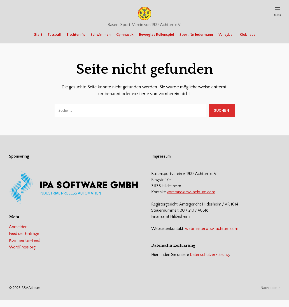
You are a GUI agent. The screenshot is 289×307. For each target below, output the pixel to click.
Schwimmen (101, 41)
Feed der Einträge (24, 240)
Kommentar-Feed (24, 247)
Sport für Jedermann (196, 41)
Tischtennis (75, 41)
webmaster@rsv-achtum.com (211, 235)
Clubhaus (247, 41)
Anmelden (18, 233)
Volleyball (226, 41)
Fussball (54, 41)
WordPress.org (22, 254)
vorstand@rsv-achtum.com (191, 199)
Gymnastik (124, 41)
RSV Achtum (30, 295)
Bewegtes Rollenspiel (156, 41)
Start (38, 41)
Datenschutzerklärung (209, 261)
